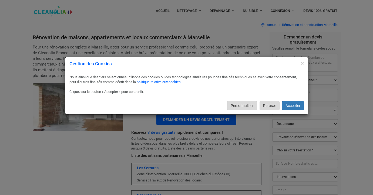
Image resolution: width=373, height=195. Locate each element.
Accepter (292, 105)
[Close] (302, 63)
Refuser (269, 105)
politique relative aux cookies (159, 82)
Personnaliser (242, 105)
